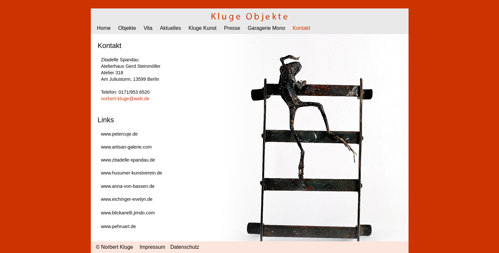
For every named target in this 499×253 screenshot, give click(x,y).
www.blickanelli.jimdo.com (128, 212)
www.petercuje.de (119, 134)
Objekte (127, 28)
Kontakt (301, 28)
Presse (232, 28)
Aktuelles (170, 28)
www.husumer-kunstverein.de (131, 172)
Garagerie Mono (266, 28)
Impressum (152, 247)
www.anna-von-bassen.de (128, 186)
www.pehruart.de (118, 226)
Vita (148, 28)
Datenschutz (184, 247)
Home (104, 28)
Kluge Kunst (202, 28)
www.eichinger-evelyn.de (126, 199)
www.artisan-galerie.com (126, 147)
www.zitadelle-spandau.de (128, 160)
